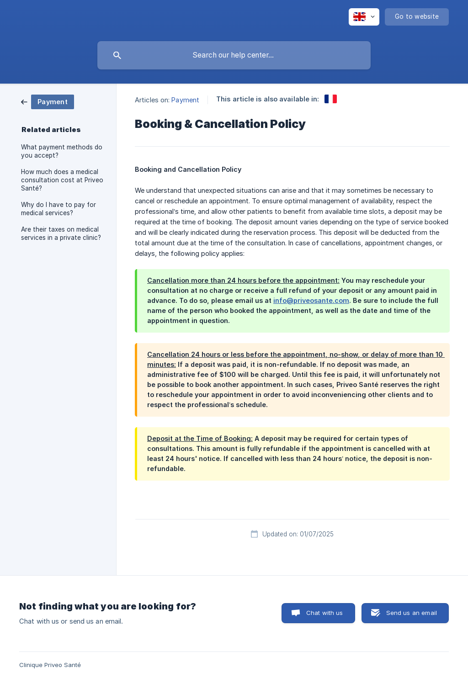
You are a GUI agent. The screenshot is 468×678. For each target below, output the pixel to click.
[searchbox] (234, 55)
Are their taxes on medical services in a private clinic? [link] (61, 233)
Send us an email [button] (411, 612)
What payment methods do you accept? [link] (61, 151)
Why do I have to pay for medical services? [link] (58, 209)
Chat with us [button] (324, 612)
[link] (47, 101)
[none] (364, 17)
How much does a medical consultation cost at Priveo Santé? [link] (62, 180)
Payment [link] (185, 100)
